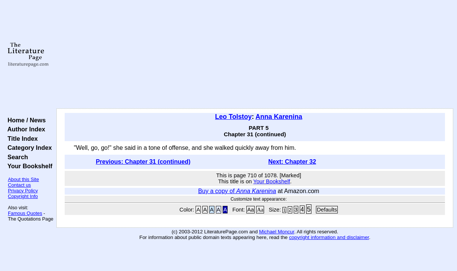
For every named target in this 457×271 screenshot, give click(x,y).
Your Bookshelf (28, 166)
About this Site (23, 179)
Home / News (25, 120)
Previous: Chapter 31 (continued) (143, 161)
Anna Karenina (278, 116)
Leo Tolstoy (233, 116)
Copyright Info (23, 196)
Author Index (24, 129)
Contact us (19, 185)
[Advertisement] (255, 54)
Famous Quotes (25, 213)
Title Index (21, 138)
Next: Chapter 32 (292, 161)
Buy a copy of (237, 191)
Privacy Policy (23, 190)
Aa (250, 210)
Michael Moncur (276, 231)
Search (16, 157)
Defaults (327, 210)
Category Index (28, 147)
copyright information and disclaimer (329, 237)
